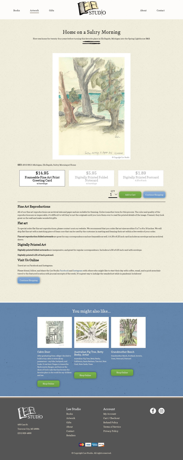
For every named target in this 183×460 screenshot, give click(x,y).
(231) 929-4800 (24, 433)
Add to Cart (130, 194)
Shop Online (48, 383)
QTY (113, 191)
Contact (70, 431)
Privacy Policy (110, 431)
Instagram (78, 270)
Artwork (70, 418)
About (69, 426)
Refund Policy (110, 422)
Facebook (64, 270)
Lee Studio (91, 8)
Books (69, 414)
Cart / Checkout (111, 418)
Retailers (70, 435)
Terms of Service (112, 426)
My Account (109, 414)
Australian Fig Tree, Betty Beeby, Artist (88, 353)
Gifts (68, 422)
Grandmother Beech (122, 351)
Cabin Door (43, 351)
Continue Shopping (154, 194)
